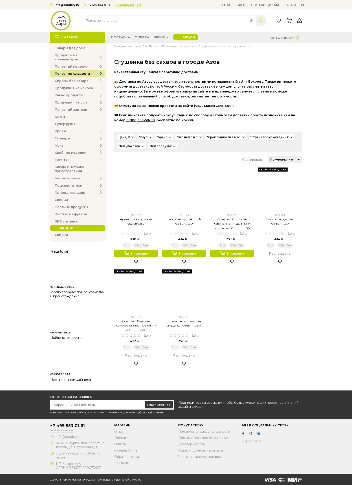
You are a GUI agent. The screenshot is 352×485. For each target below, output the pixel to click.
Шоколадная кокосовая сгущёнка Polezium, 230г (184, 323)
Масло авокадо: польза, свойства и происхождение (77, 294)
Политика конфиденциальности (204, 432)
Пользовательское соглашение (203, 438)
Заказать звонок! (128, 5)
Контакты (294, 5)
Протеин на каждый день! (71, 379)
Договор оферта (191, 444)
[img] (251, 20)
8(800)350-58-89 (140, 120)
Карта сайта (252, 441)
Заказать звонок (61, 430)
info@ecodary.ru (64, 5)
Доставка (120, 37)
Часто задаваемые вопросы (200, 457)
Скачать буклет (126, 450)
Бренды (161, 37)
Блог (241, 5)
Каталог (66, 37)
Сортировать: (253, 160)
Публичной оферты (150, 412)
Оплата (142, 37)
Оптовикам (284, 38)
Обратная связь (127, 457)
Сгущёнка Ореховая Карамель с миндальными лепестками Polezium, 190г (232, 223)
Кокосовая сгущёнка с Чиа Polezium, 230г (184, 221)
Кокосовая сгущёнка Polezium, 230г (280, 221)
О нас (225, 5)
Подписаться (158, 405)
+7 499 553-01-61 (97, 5)
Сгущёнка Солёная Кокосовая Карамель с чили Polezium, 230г (136, 325)
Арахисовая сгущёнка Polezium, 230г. (136, 221)
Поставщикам (265, 5)
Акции (189, 37)
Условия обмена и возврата (200, 450)
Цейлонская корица (66, 338)
